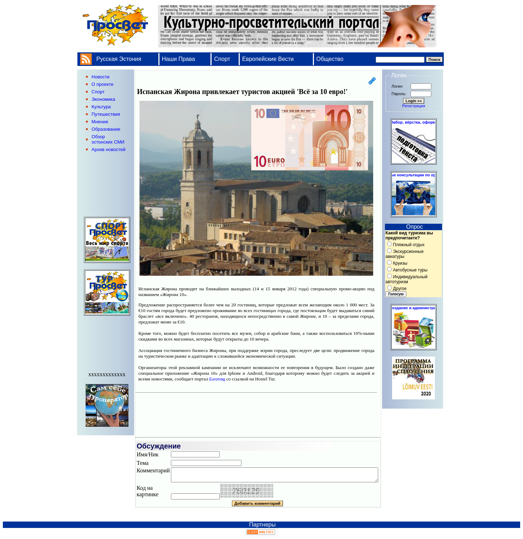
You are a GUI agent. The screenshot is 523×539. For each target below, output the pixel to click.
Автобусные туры (410, 270)
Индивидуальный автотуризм (406, 279)
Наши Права (179, 59)
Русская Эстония (118, 59)
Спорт (222, 59)
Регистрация (413, 106)
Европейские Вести (268, 59)
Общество (330, 59)
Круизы (400, 263)
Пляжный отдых (409, 244)
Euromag (217, 379)
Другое (399, 288)
